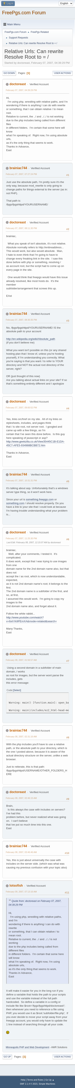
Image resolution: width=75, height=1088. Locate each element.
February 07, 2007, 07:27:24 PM (21, 174)
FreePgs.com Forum (24, 12)
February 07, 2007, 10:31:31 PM (21, 480)
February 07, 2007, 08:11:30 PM (21, 228)
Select (17, 690)
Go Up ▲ (49, 1080)
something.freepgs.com (40, 499)
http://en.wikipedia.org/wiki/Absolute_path (30, 338)
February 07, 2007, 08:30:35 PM (21, 320)
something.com (15, 503)
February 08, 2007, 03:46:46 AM (21, 852)
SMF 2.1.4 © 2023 (28, 1084)
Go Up (7, 1057)
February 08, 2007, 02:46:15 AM (21, 798)
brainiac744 (18, 168)
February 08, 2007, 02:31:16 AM (21, 736)
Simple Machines (47, 1084)
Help (23, 1080)
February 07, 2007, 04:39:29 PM (21, 90)
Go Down (9, 73)
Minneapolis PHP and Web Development (27, 1047)
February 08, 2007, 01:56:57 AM (21, 660)
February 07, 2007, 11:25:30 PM (21, 538)
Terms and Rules (35, 1080)
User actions (62, 73)
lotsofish (16, 885)
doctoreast (17, 84)
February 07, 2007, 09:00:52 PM (21, 407)
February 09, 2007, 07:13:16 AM (21, 891)
